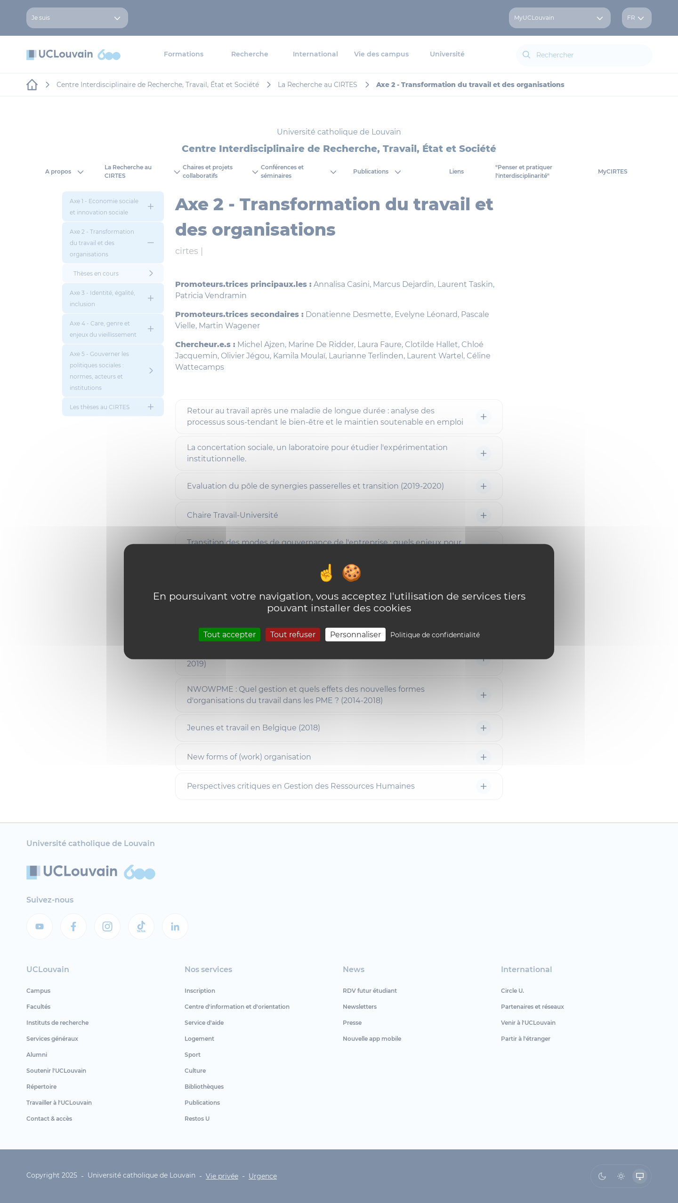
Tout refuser (292, 634)
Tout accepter (229, 634)
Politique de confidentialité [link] (435, 634)
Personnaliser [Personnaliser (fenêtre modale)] (355, 634)
